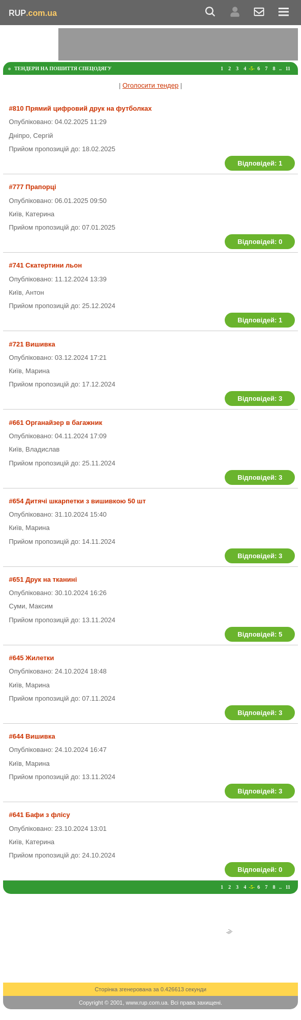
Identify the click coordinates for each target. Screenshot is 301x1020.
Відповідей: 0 (260, 242)
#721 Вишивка (32, 344)
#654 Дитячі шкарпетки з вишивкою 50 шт (77, 501)
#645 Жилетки (31, 658)
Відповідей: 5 (260, 634)
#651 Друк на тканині (43, 579)
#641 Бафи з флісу (39, 815)
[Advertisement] (178, 43)
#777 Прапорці (32, 187)
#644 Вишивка (32, 736)
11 (288, 68)
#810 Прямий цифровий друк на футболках (80, 108)
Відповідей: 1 (260, 163)
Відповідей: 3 (260, 398)
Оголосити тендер (150, 85)
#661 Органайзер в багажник (55, 422)
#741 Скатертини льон (45, 265)
